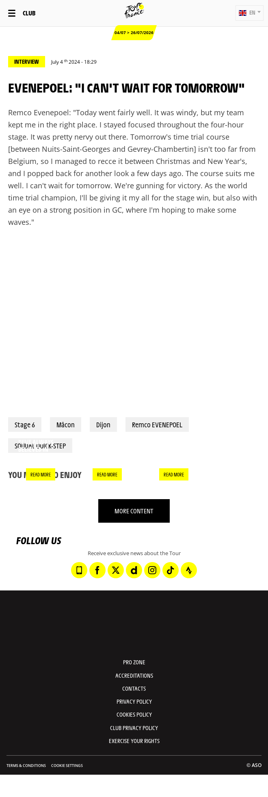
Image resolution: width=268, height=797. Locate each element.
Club (29, 13)
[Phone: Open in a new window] (79, 570)
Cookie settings (67, 765)
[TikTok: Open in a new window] (170, 570)
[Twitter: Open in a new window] (116, 570)
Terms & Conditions (26, 765)
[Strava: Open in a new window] (189, 570)
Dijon (103, 424)
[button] (250, 13)
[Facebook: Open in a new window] (97, 570)
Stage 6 (25, 424)
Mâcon (65, 424)
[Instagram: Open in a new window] (152, 570)
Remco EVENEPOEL (157, 424)
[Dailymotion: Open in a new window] (134, 570)
